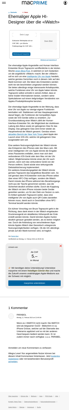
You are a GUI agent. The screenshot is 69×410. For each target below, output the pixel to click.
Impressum (30, 407)
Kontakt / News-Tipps (14, 402)
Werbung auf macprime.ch (48, 60)
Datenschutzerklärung (31, 402)
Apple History (12, 407)
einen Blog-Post (22, 71)
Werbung (33, 396)
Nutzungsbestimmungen (47, 402)
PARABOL (21, 315)
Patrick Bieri (14, 236)
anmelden (12, 362)
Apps (40, 396)
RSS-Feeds (48, 396)
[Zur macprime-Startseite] (34, 3)
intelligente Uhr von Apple (39, 76)
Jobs (56, 396)
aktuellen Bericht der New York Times (25, 134)
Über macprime (13, 396)
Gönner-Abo (24, 396)
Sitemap (21, 407)
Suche (39, 407)
